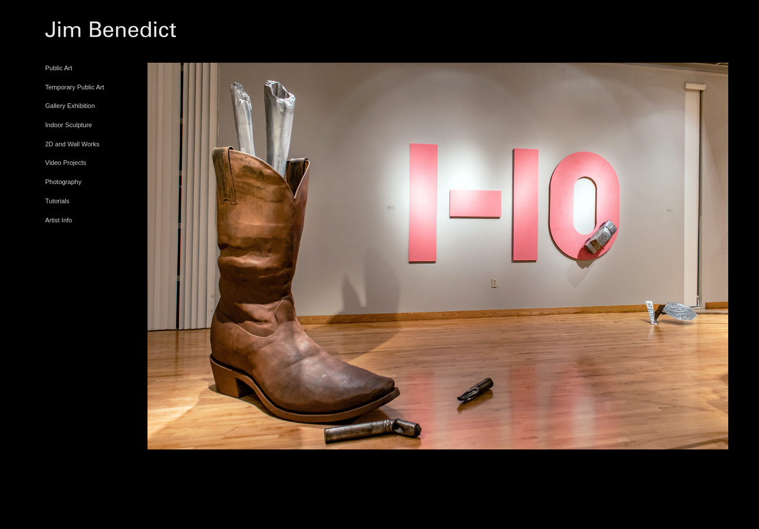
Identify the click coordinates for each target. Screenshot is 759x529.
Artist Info (58, 220)
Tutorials (57, 200)
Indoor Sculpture (68, 124)
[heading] (74, 31)
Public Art (58, 67)
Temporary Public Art (74, 87)
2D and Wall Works (72, 144)
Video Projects (66, 162)
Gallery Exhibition (70, 105)
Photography (63, 181)
